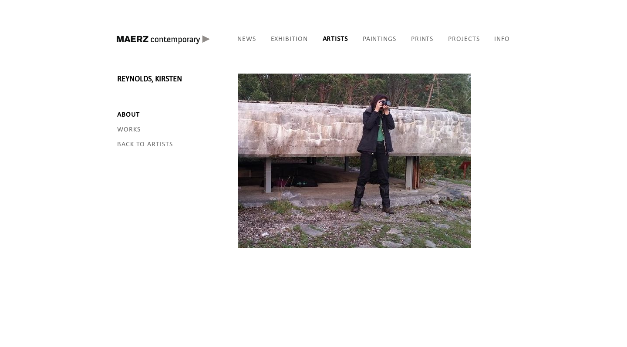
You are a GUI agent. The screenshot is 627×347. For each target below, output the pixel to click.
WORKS (129, 129)
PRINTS (422, 38)
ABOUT (128, 114)
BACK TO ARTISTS (145, 144)
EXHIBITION (289, 38)
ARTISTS (335, 38)
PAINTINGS (379, 38)
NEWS (246, 38)
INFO (502, 38)
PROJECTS (463, 38)
